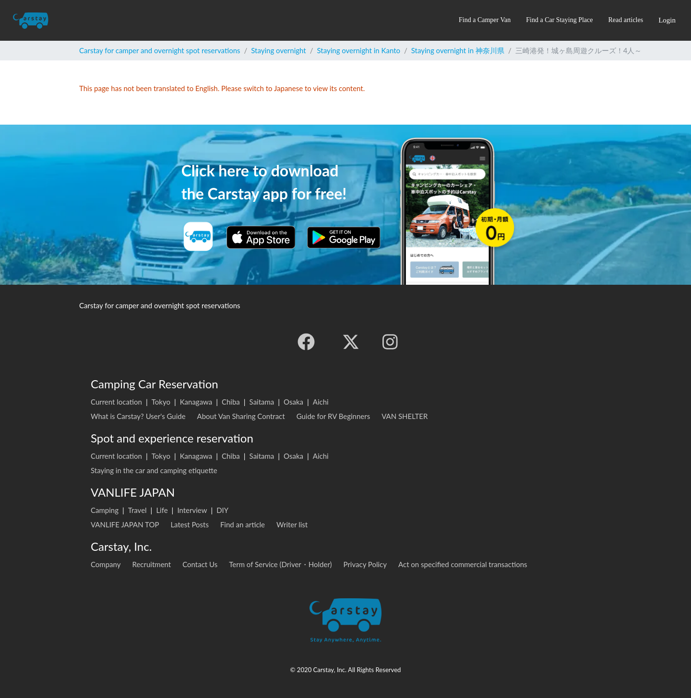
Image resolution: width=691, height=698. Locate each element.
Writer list (292, 524)
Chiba (231, 401)
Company (106, 564)
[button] (484, 20)
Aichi (321, 401)
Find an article (242, 524)
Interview (192, 510)
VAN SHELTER (404, 416)
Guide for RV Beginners (333, 416)
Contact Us (199, 564)
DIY (222, 510)
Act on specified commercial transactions (462, 564)
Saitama (262, 401)
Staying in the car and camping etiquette (154, 470)
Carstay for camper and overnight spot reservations (159, 50)
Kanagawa (196, 401)
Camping (105, 510)
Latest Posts (189, 524)
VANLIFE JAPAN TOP (125, 524)
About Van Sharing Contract (241, 416)
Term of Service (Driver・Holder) (280, 564)
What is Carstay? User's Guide (138, 416)
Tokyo (161, 401)
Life (161, 510)
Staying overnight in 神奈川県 (457, 50)
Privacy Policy (365, 564)
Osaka (293, 401)
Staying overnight (278, 50)
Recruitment (151, 564)
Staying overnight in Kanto (359, 50)
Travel (137, 510)
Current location (116, 401)
